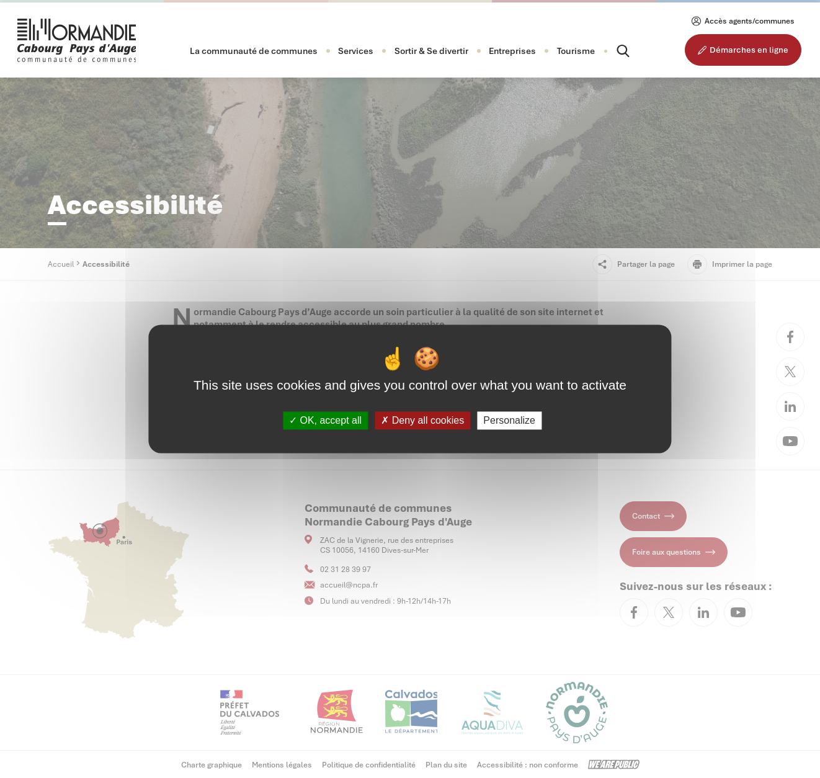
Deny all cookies (422, 420)
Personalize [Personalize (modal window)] (509, 420)
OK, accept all (325, 420)
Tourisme (576, 50)
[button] (254, 50)
